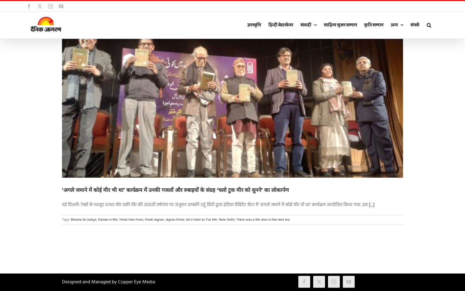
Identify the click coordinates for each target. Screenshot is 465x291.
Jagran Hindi (174, 220)
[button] (429, 25)
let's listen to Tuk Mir (201, 220)
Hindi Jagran (154, 220)
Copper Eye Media (136, 282)
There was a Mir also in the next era (263, 220)
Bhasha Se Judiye (83, 220)
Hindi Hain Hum (131, 220)
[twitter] (319, 282)
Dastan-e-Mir (108, 220)
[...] (372, 205)
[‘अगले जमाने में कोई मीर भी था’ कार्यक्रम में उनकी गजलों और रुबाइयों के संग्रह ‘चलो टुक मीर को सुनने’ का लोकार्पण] (232, 108)
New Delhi (227, 220)
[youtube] (349, 282)
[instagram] (334, 282)
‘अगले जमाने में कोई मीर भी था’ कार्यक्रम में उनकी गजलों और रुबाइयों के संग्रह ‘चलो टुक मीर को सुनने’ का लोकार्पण (175, 190)
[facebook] (304, 282)
